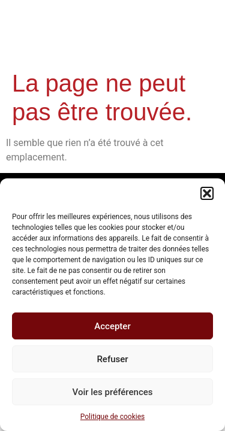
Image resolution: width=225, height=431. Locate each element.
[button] (207, 193)
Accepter (112, 326)
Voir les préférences (113, 392)
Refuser (112, 359)
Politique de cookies (112, 416)
